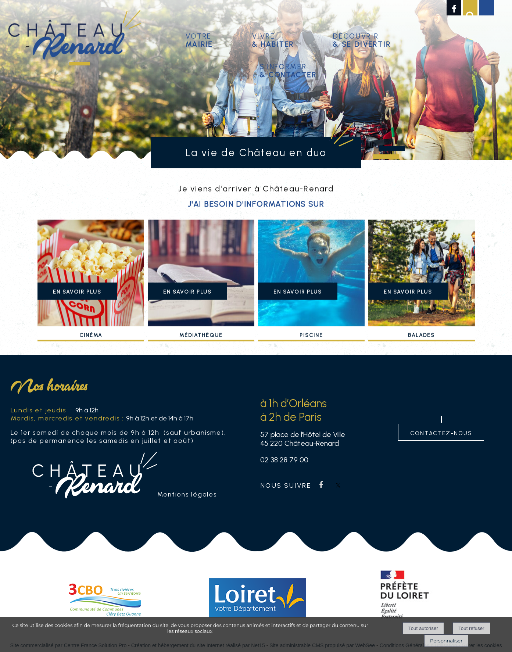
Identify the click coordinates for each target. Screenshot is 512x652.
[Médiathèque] (201, 284)
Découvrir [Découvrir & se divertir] (362, 39)
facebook (321, 484)
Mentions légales (187, 494)
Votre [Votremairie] (199, 39)
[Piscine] (311, 284)
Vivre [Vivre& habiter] (273, 39)
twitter (338, 484)
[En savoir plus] (77, 301)
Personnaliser (446, 641)
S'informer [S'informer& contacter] (288, 70)
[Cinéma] (90, 284)
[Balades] (421, 284)
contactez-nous (441, 432)
